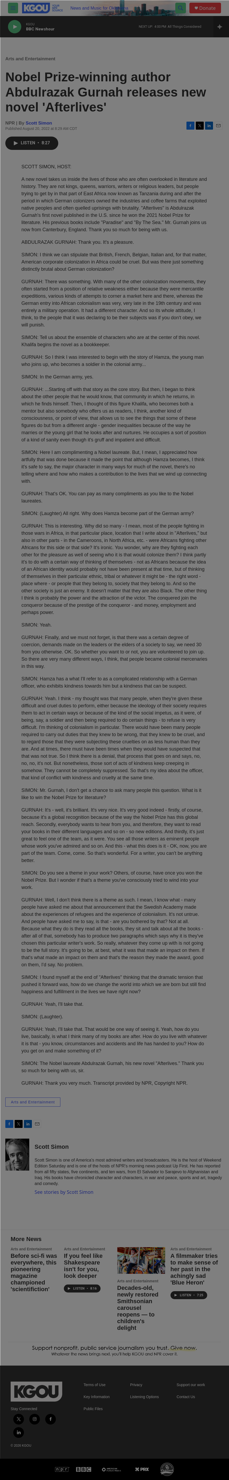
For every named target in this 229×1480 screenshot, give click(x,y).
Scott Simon (39, 123)
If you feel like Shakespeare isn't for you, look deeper (83, 1265)
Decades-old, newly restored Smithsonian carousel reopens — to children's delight (138, 1307)
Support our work (191, 1385)
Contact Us (186, 1397)
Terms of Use (94, 1385)
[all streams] (221, 26)
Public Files (93, 1409)
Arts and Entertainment (30, 58)
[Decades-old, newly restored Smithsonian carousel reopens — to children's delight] (141, 1260)
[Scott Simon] (17, 1155)
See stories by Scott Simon (64, 1192)
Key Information (97, 1397)
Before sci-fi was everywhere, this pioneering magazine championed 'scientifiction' (34, 1272)
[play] (14, 27)
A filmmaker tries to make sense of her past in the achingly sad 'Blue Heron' (194, 1269)
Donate (207, 8)
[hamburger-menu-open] (13, 8)
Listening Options (144, 1397)
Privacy (136, 1385)
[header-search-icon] (180, 8)
